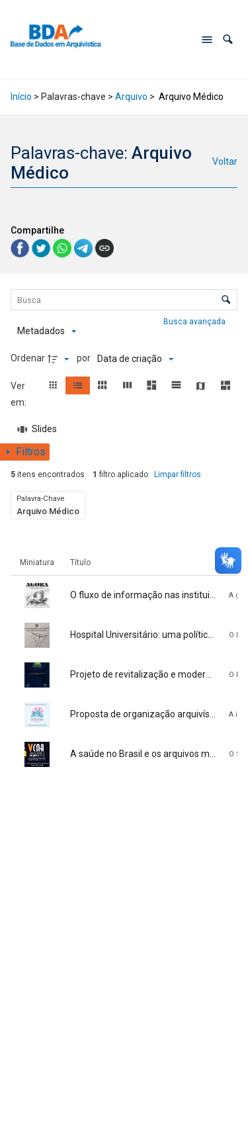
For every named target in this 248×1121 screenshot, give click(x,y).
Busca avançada (195, 321)
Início (21, 96)
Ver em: (19, 394)
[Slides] (38, 429)
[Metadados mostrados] (47, 331)
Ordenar (28, 358)
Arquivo (131, 96)
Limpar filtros (177, 474)
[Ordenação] (135, 359)
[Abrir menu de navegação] (207, 39)
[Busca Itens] (124, 299)
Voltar (224, 161)
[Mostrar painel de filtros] (25, 452)
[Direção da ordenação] (60, 359)
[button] (227, 39)
